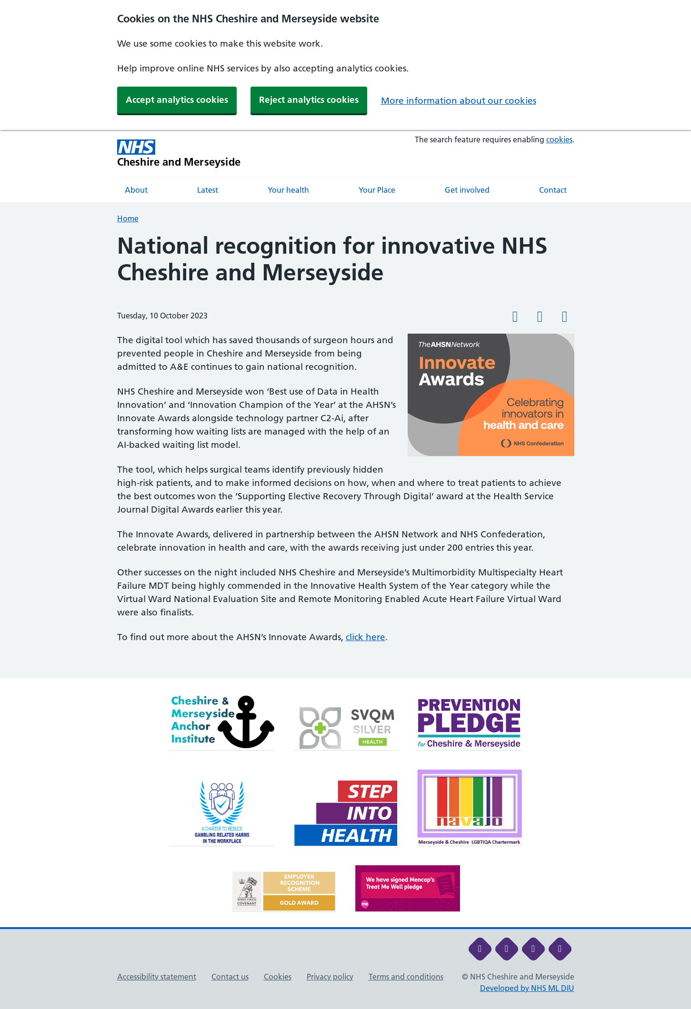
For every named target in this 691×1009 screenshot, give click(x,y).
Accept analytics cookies (177, 99)
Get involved (467, 190)
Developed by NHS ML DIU (527, 988)
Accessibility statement (156, 976)
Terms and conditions (406, 976)
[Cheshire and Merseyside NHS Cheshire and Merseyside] (179, 153)
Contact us (230, 976)
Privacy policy (330, 976)
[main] (345, 455)
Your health (288, 190)
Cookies (277, 976)
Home (128, 218)
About (136, 190)
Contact (553, 190)
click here (365, 637)
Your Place (377, 190)
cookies (559, 139)
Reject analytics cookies (309, 99)
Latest (207, 190)
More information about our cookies (458, 100)
